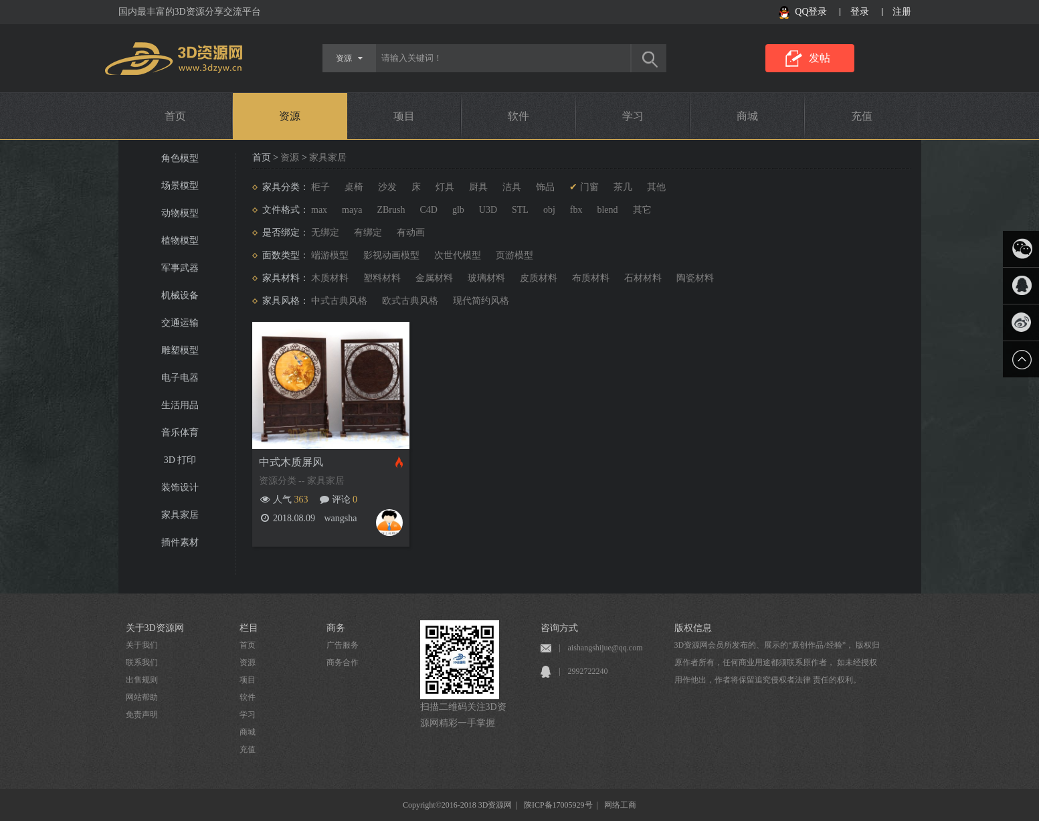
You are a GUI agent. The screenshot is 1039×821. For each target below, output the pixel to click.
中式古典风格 (339, 301)
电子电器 (180, 378)
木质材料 (330, 278)
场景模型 (180, 186)
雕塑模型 (180, 350)
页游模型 (514, 255)
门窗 (589, 187)
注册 (901, 12)
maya (352, 210)
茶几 (622, 187)
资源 (289, 116)
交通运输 (180, 323)
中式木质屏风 (291, 462)
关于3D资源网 (155, 628)
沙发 (387, 187)
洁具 (511, 187)
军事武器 (180, 268)
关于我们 (142, 645)
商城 (747, 116)
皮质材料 (538, 278)
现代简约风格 (481, 301)
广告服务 (342, 645)
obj (549, 210)
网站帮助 (142, 697)
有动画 (411, 232)
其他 (656, 187)
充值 (861, 116)
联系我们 (142, 662)
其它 (642, 210)
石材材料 (643, 278)
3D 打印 (180, 460)
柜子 (320, 187)
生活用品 (180, 405)
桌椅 (354, 187)
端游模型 (330, 255)
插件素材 (180, 542)
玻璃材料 (486, 278)
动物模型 (180, 213)
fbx (576, 210)
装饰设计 (180, 487)
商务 (335, 628)
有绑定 (368, 232)
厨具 (478, 187)
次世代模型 (457, 255)
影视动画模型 (391, 255)
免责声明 (142, 714)
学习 (633, 116)
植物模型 (180, 241)
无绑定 (325, 232)
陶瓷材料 (695, 278)
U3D (488, 210)
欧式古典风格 (410, 301)
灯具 (445, 187)
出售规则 (142, 680)
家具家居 (180, 515)
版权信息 (693, 628)
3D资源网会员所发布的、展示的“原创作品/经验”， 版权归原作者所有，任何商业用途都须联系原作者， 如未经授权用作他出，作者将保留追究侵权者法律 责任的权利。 (777, 662)
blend (607, 210)
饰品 (545, 187)
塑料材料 (382, 278)
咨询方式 (559, 628)
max (319, 210)
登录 (859, 12)
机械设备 (180, 295)
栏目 (249, 628)
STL (520, 210)
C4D (428, 210)
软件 (518, 116)
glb (458, 210)
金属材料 (434, 278)
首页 (175, 116)
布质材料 (590, 278)
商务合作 (342, 662)
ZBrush (391, 210)
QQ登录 (811, 12)
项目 (404, 116)
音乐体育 (180, 433)
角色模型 (180, 158)
